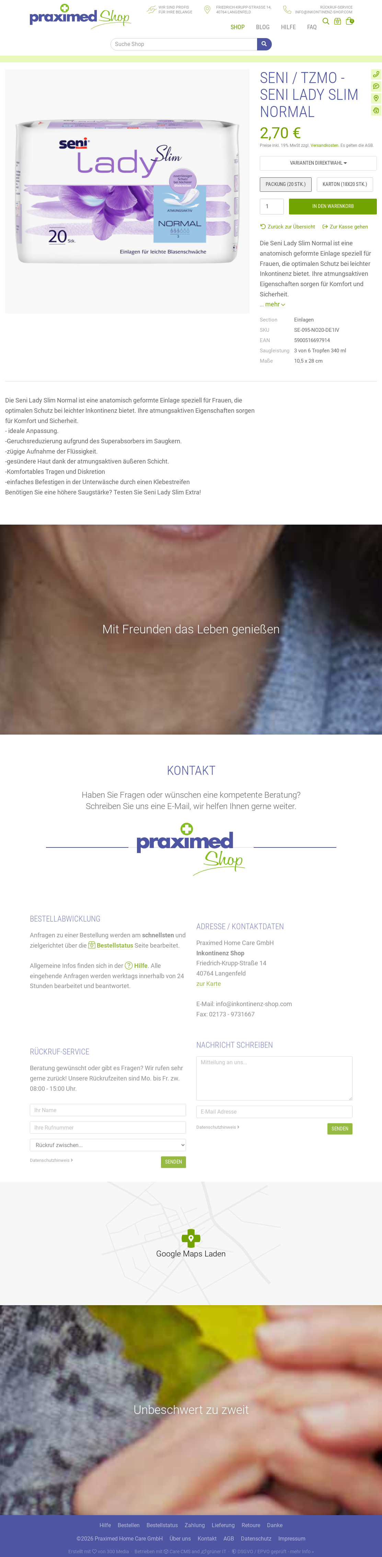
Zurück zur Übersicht (287, 221)
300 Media (118, 1547)
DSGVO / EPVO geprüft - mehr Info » (273, 1547)
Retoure (251, 1521)
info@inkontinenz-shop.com (323, 12)
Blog (259, 23)
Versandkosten (324, 139)
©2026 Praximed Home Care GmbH (120, 1534)
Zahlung (195, 1521)
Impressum (291, 1534)
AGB (228, 1534)
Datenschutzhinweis (218, 1163)
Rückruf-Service (336, 7)
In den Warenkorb (333, 200)
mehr (275, 298)
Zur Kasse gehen (345, 221)
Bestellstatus (162, 1521)
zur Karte (208, 1023)
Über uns (180, 1534)
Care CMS (177, 1547)
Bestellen (129, 1521)
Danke (274, 1521)
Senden (340, 1164)
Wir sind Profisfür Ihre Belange (175, 9)
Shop (235, 23)
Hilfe (283, 23)
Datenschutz (256, 1534)
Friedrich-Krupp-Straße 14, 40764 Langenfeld (243, 9)
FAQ (306, 23)
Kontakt (207, 1534)
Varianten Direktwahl (318, 157)
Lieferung (223, 1521)
